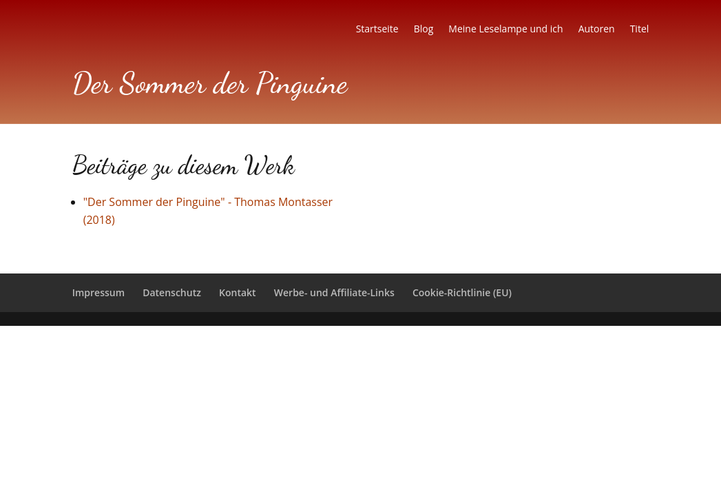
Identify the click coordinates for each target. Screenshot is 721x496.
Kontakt (237, 292)
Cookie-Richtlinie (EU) (462, 292)
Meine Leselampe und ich (505, 29)
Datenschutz (172, 292)
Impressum (98, 292)
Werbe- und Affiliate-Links (334, 292)
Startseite (377, 29)
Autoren (596, 29)
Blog (424, 29)
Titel (639, 29)
